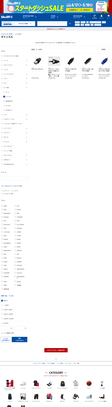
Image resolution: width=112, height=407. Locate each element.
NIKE (5, 239)
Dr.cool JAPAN (20, 210)
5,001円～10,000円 (8, 296)
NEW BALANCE (7, 236)
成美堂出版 (6, 274)
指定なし (6, 282)
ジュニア (16, 180)
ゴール (7, 88)
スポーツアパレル (8, 151)
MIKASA (19, 225)
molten (5, 232)
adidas (5, 191)
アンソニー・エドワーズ (95, 22)
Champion (6, 202)
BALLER (19, 195)
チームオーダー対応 (8, 183)
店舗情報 (53, 16)
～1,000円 (6, 287)
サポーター (6, 133)
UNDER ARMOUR (20, 263)
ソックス (6, 66)
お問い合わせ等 (77, 16)
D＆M (18, 206)
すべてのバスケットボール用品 (11, 52)
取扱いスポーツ (28, 16)
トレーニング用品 (8, 147)
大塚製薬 (19, 270)
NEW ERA (19, 236)
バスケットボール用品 (6, 33)
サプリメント (7, 129)
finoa (5, 213)
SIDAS (5, 251)
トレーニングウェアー (9, 70)
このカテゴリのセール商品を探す (56, 332)
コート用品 (18, 33)
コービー (77, 24)
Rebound (19, 243)
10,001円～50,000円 (8, 300)
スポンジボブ (98, 24)
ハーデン (87, 24)
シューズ (6, 56)
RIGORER (19, 247)
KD (87, 22)
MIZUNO (19, 228)
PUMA (5, 243)
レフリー (6, 75)
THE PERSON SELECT (9, 160)
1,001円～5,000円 (8, 291)
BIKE (18, 199)
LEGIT (5, 221)
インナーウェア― (8, 124)
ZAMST (5, 270)
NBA (92, 24)
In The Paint (7, 217)
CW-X (5, 206)
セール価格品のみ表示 (9, 315)
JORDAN (77, 22)
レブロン (83, 22)
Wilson (5, 267)
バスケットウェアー (8, 61)
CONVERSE (19, 202)
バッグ (5, 111)
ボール (5, 79)
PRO (18, 239)
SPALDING (19, 251)
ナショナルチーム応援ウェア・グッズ (13, 120)
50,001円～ (6, 305)
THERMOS (6, 262)
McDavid (6, 225)
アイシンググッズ (8, 142)
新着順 (103, 49)
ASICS (5, 195)
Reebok (5, 247)
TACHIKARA (6, 258)
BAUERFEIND (7, 199)
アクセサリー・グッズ (9, 115)
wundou (19, 267)
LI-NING (19, 221)
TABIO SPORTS (20, 254)
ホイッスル (8, 93)
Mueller (19, 232)
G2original (19, 213)
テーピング (6, 138)
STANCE (6, 254)
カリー (103, 22)
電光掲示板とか (9, 97)
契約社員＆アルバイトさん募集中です (56, 28)
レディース (6, 180)
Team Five (19, 258)
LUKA (82, 24)
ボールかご (8, 102)
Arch (18, 191)
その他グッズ (9, 106)
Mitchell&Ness (7, 228)
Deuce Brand (7, 210)
